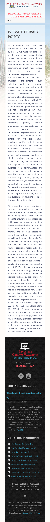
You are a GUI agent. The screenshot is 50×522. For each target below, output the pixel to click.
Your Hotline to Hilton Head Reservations (24, 476)
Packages (34, 484)
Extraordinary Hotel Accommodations (23, 464)
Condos (24, 484)
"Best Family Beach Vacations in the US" (23, 448)
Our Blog (27, 489)
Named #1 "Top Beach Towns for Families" (24, 460)
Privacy (38, 513)
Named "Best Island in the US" (20, 452)
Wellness (15, 489)
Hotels (14, 484)
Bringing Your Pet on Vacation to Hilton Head (25, 472)
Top (25, 496)
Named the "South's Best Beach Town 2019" (25, 456)
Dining (34, 486)
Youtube (28, 376)
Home (36, 489)
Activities (17, 486)
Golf (26, 486)
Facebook (21, 376)
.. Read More (20, 430)
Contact (25, 513)
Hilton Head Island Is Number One (22, 444)
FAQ (32, 513)
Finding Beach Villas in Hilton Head (22, 468)
